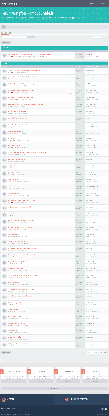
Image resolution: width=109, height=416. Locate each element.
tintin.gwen (13, 195)
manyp (90, 125)
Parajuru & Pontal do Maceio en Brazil (19, 207)
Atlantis (12, 236)
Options (90, 352)
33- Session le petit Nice (15, 303)
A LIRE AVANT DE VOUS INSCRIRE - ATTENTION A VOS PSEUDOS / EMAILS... (30, 54)
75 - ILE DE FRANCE (13, 193)
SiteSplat (43, 374)
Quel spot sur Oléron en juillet (17, 241)
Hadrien (12, 154)
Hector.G (12, 298)
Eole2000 (90, 77)
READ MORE (13, 381)
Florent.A (90, 214)
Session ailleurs (12, 214)
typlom (90, 111)
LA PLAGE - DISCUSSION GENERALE (38, 56)
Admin (16, 374)
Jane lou (70, 374)
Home (3, 408)
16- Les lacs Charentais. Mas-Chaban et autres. (22, 125)
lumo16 (12, 106)
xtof (89, 173)
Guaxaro (90, 97)
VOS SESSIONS (6, 33)
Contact (14, 408)
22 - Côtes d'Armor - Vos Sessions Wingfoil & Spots (23, 275)
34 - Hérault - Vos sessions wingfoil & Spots (21, 289)
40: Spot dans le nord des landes (17, 262)
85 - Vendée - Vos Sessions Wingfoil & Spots (21, 90)
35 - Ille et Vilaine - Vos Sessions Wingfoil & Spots (23, 255)
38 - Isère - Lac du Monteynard (17, 111)
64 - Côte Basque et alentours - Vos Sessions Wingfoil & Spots (27, 152)
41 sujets (96, 37)
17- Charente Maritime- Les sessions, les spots (22, 84)
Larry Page (98, 374)
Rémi (11, 188)
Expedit (12, 222)
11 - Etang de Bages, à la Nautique (18, 344)
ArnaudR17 (13, 120)
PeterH (12, 209)
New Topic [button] (6, 42)
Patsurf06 (90, 145)
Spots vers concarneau (14, 316)
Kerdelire (12, 243)
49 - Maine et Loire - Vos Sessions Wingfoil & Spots (23, 248)
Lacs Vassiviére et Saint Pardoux (17, 118)
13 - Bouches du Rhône (14, 337)
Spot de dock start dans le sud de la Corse (21, 221)
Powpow (90, 310)
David (89, 275)
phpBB (28, 414)
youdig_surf (91, 90)
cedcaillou (91, 200)
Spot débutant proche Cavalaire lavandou (20, 227)
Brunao (90, 337)
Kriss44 (12, 284)
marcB (11, 113)
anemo (90, 289)
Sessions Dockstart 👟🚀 (15, 132)
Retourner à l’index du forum (9, 358)
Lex (11, 161)
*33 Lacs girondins (13, 234)
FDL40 (11, 216)
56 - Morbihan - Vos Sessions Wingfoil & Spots (22, 77)
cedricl (90, 282)
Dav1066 (12, 147)
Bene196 (90, 70)
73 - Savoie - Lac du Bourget (16, 323)
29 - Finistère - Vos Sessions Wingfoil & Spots (21, 200)
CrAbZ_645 (13, 339)
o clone (12, 346)
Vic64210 (90, 152)
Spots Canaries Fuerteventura (17, 159)
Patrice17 (90, 104)
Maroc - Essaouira (13, 179)
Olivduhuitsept (92, 186)
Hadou (11, 56)
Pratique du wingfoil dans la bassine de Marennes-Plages (25, 104)
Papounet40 (14, 99)
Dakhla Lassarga (13, 310)
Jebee (11, 229)
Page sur (103, 37)
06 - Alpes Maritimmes (14, 166)
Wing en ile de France (14, 282)
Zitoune (90, 234)
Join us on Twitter (79, 399)
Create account (93, 3)
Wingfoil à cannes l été (14, 145)
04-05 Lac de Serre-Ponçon (16, 268)
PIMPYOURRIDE (9, 3)
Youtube (8, 408)
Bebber (90, 323)
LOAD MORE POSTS (54, 388)
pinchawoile (13, 86)
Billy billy (12, 127)
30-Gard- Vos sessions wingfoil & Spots (20, 296)
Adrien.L (90, 84)
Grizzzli (90, 159)
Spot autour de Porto (14, 173)
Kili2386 (90, 248)
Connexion (103, 3)
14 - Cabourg (11, 138)
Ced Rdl (12, 318)
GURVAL (90, 118)
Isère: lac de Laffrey (13, 330)
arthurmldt (13, 140)
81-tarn (10, 186)
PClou (11, 277)
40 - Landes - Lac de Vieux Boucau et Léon (20, 97)
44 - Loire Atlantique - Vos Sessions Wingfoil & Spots (24, 70)
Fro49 (11, 250)
